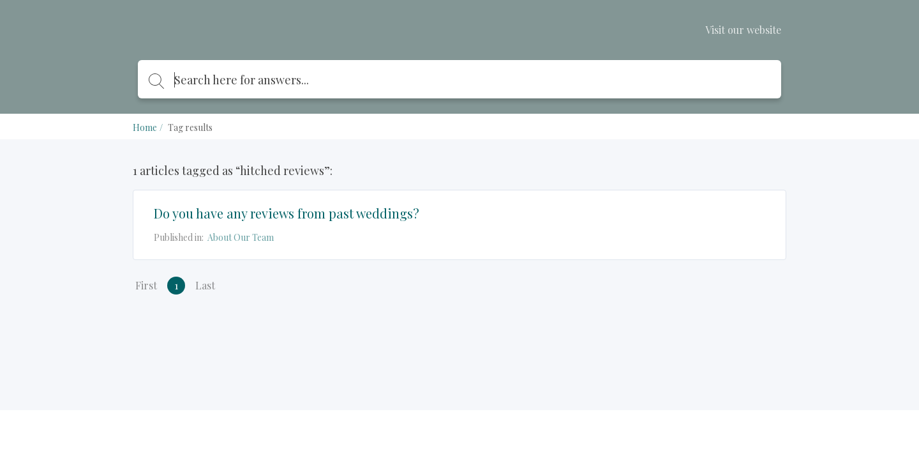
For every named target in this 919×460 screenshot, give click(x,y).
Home (145, 127)
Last (205, 285)
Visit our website (743, 30)
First (146, 285)
